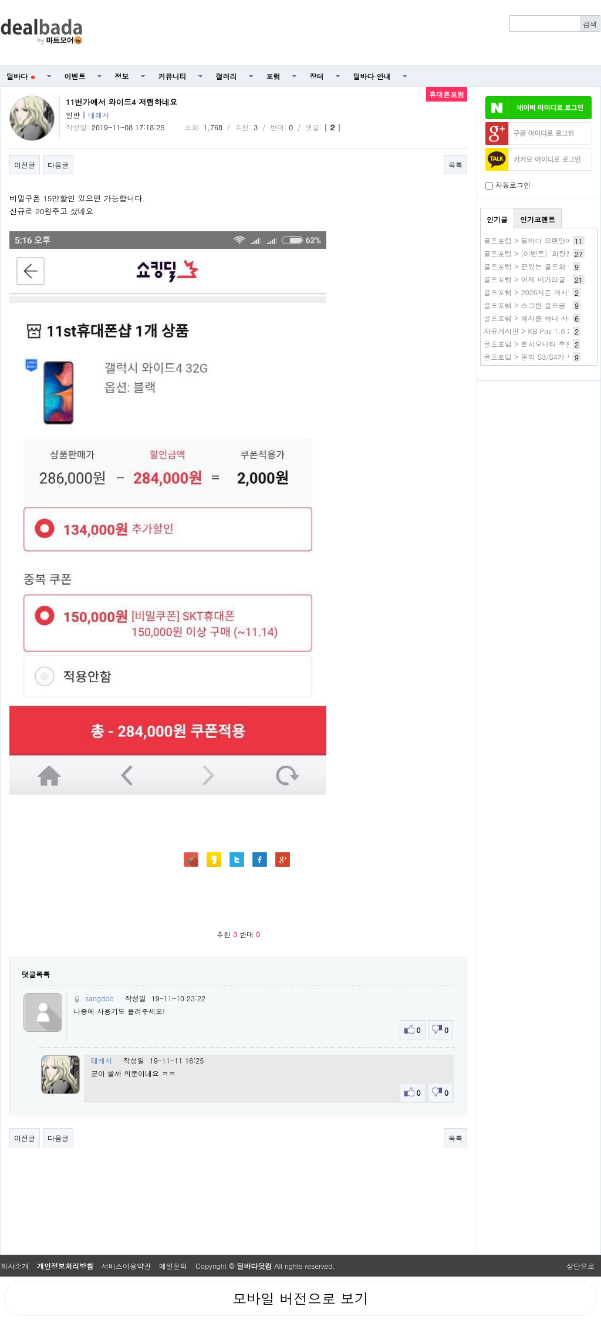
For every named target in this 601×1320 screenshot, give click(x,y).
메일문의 (173, 1266)
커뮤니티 (172, 76)
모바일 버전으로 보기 (300, 1298)
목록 (455, 165)
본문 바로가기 (0, 0)
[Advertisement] (348, 32)
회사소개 (15, 1266)
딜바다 (20, 76)
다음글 (58, 165)
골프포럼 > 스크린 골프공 (525, 305)
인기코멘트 (537, 219)
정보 (122, 76)
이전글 (24, 165)
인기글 (497, 219)
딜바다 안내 (372, 76)
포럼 (273, 76)
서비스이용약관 (126, 1266)
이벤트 (75, 76)
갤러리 (226, 76)
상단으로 (580, 1266)
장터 (317, 76)
